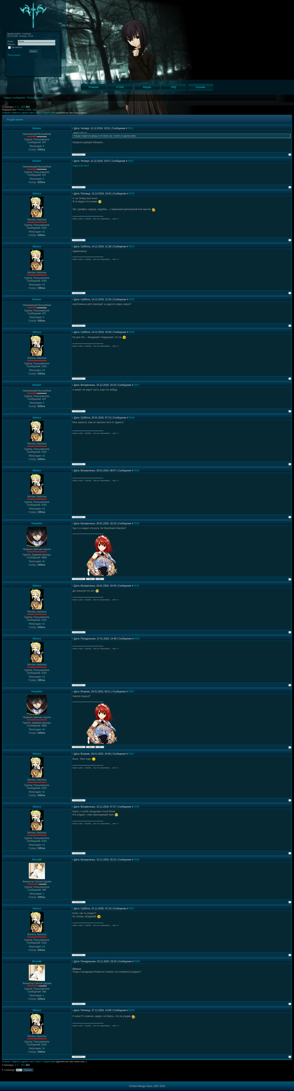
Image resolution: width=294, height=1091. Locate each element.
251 (23, 106)
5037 (131, 908)
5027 (136, 385)
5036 (136, 859)
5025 (131, 299)
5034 (131, 753)
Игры (38, 113)
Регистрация (14, 55)
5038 (137, 961)
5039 (131, 1010)
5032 (137, 638)
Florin (21, 109)
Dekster (36, 128)
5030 (136, 523)
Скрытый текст (80, 165)
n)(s (35, 109)
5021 (130, 128)
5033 (131, 691)
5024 (131, 246)
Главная (6, 113)
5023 (131, 193)
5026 (131, 332)
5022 (130, 161)
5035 (136, 806)
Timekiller (37, 523)
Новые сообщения (14, 97)
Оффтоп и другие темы (23, 113)
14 (43, 231)
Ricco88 (37, 859)
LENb (28, 109)
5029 (136, 470)
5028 (131, 417)
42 (43, 561)
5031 (136, 585)
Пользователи (35, 97)
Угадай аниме (49, 113)
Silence (37, 193)
